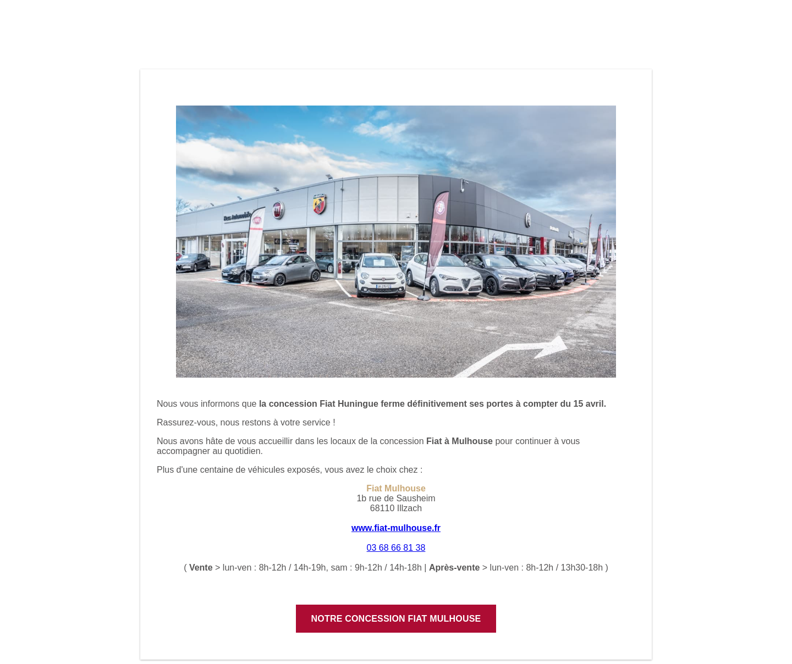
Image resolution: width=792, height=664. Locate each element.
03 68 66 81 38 (396, 547)
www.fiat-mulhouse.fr (396, 528)
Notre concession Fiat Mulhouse (396, 618)
